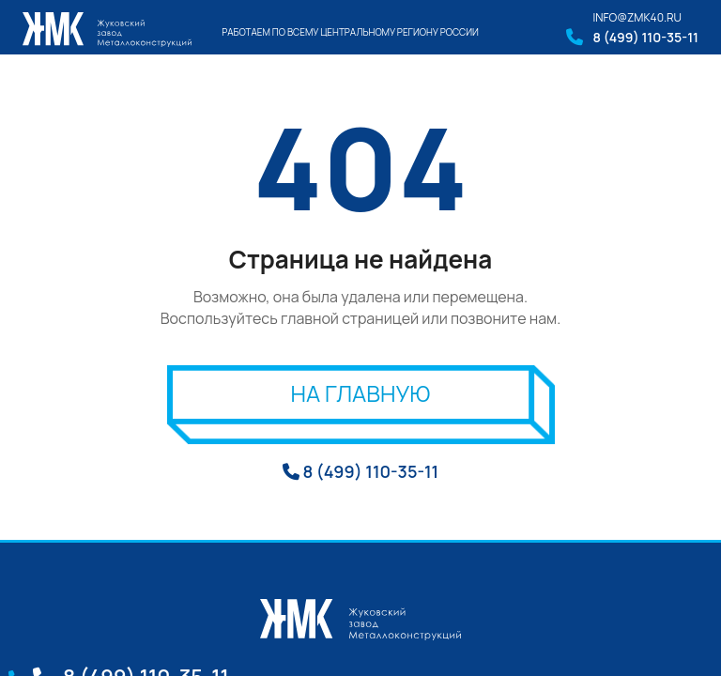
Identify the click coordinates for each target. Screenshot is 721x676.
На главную (361, 392)
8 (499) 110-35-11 (645, 37)
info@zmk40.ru (637, 17)
